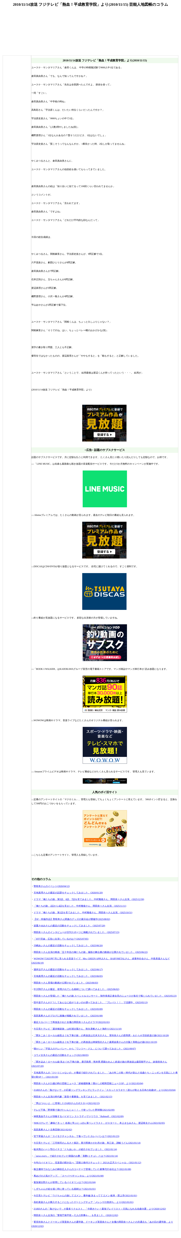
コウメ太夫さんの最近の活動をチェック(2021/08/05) (61, 1055)
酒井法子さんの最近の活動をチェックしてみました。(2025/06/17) (68, 969)
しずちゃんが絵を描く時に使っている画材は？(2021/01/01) (65, 1189)
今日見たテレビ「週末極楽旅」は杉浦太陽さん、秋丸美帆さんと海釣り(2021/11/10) (78, 1029)
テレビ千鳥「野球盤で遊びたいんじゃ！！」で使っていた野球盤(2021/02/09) (74, 1110)
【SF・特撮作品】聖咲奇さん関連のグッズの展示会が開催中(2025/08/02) (72, 919)
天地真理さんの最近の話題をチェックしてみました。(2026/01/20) (68, 892)
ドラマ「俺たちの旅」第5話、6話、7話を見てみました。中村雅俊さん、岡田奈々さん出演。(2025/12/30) (89, 899)
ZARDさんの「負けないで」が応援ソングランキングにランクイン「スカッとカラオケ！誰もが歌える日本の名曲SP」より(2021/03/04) (105, 1090)
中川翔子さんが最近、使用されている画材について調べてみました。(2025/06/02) (76, 989)
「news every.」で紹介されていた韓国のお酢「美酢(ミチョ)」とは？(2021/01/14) (76, 1156)
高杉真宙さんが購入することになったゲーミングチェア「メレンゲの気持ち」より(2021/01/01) (83, 1202)
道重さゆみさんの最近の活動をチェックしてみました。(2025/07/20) (69, 925)
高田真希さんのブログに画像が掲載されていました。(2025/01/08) (68, 1015)
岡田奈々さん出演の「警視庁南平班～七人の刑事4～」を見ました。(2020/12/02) (76, 1215)
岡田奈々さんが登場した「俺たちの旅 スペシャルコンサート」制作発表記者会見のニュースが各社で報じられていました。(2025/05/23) (105, 996)
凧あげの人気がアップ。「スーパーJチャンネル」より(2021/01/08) (69, 1176)
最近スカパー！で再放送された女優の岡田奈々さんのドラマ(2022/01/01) (72, 1022)
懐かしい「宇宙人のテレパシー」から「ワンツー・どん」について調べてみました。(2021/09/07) (85, 1048)
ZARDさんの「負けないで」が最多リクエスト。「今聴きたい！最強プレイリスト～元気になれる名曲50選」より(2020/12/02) (100, 1209)
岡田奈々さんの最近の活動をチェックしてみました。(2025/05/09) (68, 1009)
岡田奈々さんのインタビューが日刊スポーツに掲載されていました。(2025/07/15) (76, 932)
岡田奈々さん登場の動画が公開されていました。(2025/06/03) (66, 982)
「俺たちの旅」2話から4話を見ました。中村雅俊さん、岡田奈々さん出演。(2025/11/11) (80, 906)
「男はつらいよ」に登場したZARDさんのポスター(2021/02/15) (67, 1103)
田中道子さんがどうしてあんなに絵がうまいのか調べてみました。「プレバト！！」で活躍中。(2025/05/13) (91, 1002)
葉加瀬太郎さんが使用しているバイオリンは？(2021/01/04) (65, 1182)
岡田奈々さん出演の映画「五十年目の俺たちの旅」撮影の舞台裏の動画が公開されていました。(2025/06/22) (91, 952)
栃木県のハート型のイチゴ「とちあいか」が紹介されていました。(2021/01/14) (75, 1149)
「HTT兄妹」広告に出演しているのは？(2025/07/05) (61, 939)
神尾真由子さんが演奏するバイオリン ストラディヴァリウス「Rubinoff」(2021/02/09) (79, 1116)
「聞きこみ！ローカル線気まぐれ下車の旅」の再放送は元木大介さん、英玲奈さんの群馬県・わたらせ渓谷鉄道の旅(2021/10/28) (101, 1035)
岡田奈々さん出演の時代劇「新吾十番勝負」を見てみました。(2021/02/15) (73, 1096)
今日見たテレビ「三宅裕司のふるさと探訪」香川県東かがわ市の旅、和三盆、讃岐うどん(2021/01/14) (87, 1143)
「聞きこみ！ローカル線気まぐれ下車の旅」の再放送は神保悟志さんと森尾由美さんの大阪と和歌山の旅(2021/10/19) (95, 1042)
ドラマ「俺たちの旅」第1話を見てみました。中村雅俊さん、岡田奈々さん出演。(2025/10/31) (83, 912)
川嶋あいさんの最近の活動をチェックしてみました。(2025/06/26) (68, 945)
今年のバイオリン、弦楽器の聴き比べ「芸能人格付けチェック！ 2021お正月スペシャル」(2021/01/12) (87, 1162)
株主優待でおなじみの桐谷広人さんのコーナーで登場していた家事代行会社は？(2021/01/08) (82, 1169)
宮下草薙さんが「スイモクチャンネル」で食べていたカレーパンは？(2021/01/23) (76, 1136)
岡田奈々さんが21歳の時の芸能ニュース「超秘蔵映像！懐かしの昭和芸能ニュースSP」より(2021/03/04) (88, 1083)
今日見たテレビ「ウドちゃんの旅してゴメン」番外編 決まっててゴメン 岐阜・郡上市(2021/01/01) (85, 1195)
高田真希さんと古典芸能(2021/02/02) (53, 1129)
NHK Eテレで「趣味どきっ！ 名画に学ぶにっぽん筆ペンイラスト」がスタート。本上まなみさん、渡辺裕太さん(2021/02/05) (99, 1123)
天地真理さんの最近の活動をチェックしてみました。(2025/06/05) (68, 976)
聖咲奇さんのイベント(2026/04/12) (52, 886)
